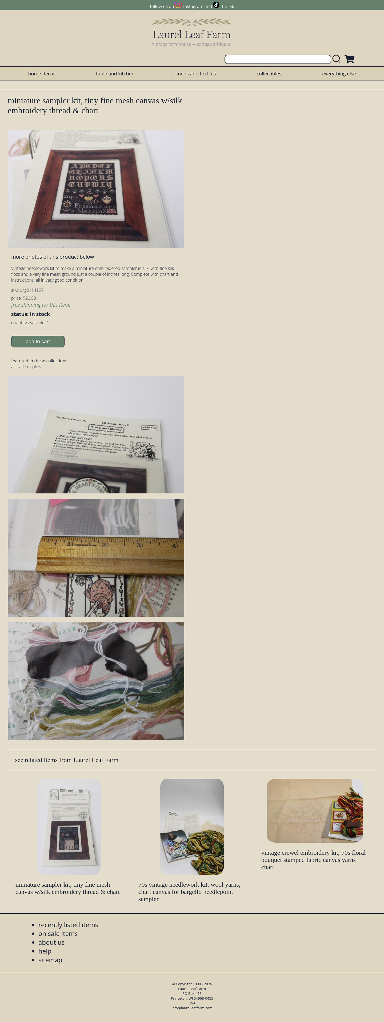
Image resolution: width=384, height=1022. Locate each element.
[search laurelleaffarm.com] (338, 59)
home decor (41, 73)
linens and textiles (195, 73)
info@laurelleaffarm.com (192, 1007)
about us (51, 942)
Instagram (193, 6)
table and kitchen (115, 73)
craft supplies (28, 367)
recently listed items (68, 924)
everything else (339, 73)
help (44, 951)
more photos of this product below (52, 256)
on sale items (58, 933)
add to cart (38, 341)
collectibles (269, 73)
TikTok (227, 6)
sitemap (50, 959)
